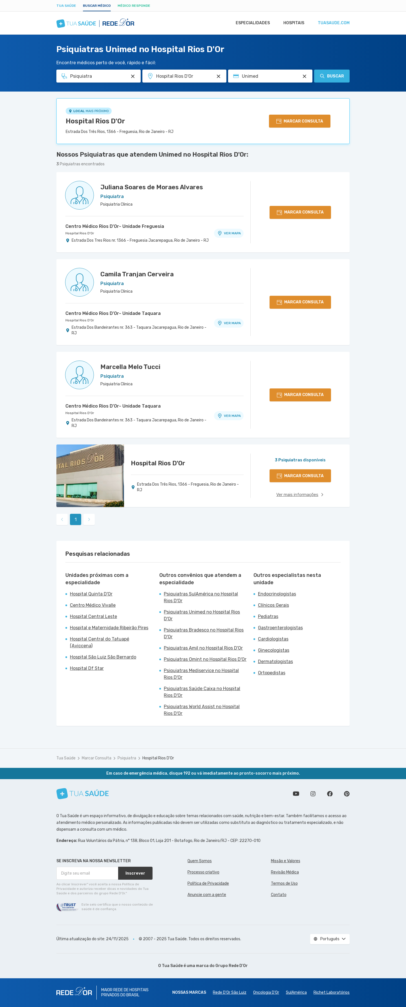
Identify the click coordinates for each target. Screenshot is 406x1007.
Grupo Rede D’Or (231, 965)
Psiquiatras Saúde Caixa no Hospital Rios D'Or (202, 692)
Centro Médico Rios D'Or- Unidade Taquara (113, 313)
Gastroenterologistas (280, 627)
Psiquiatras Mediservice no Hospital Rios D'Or (201, 674)
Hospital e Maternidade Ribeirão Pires (109, 627)
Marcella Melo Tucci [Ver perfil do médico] (130, 367)
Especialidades (250, 23)
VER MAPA (229, 233)
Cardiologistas (273, 639)
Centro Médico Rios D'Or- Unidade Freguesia (114, 226)
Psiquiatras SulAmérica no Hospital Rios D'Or (201, 597)
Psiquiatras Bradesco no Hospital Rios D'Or (204, 633)
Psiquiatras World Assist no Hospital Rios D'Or (202, 710)
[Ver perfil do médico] (79, 195)
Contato (278, 894)
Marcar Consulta (96, 758)
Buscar (332, 76)
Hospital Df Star (87, 668)
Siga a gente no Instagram (313, 794)
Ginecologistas (273, 650)
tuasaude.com (333, 23)
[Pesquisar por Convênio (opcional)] (304, 76)
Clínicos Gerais (273, 605)
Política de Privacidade (208, 883)
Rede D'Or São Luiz (229, 992)
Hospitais (292, 23)
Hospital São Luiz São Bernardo (103, 657)
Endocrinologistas (277, 594)
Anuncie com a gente (206, 894)
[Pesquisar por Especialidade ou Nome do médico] (132, 76)
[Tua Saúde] (82, 793)
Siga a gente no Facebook (330, 794)
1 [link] (76, 519)
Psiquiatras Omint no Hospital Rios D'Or (205, 659)
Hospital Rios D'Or (95, 121)
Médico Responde (134, 6)
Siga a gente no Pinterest (347, 794)
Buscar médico (97, 6)
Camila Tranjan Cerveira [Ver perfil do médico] (137, 274)
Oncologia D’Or (266, 992)
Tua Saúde (66, 6)
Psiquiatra (127, 758)
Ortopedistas (271, 672)
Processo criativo (203, 872)
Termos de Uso (284, 883)
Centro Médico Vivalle (93, 605)
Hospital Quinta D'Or (91, 594)
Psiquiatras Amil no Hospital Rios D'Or (203, 648)
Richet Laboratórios (332, 992)
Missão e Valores (285, 861)
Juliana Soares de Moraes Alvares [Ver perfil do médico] (151, 187)
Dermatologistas (275, 661)
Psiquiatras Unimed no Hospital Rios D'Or (202, 615)
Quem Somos (199, 861)
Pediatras (268, 616)
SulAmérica (296, 992)
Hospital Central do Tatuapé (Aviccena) (99, 642)
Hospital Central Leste (93, 616)
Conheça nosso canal (296, 794)
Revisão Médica (285, 872)
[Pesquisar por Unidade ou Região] (218, 76)
